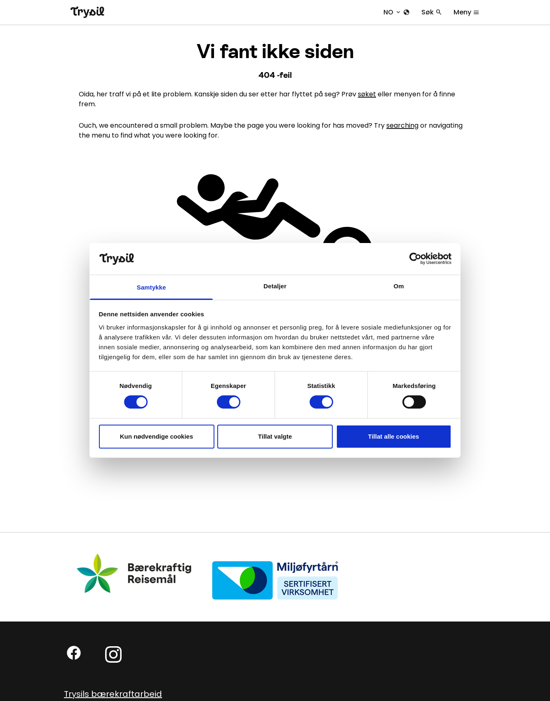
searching (402, 125)
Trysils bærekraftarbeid (113, 694)
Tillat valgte (275, 436)
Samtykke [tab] (151, 287)
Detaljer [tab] (275, 286)
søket (367, 94)
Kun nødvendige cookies (156, 436)
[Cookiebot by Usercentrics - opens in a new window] (415, 258)
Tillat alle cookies (393, 436)
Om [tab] (398, 286)
